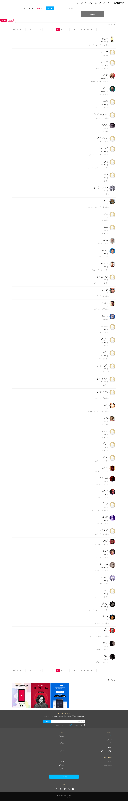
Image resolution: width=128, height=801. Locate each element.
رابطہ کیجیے (62, 743)
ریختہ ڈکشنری (61, 765)
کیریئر (63, 747)
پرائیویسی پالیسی (73, 725)
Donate (103, 8)
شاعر (108, 3)
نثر (85, 3)
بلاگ (82, 3)
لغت (100, 3)
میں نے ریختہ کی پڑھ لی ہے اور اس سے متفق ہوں (70, 725)
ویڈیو (96, 3)
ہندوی (62, 761)
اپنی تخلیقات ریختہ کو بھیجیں (106, 751)
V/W (88, 29)
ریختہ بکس (62, 768)
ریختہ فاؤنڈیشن (61, 736)
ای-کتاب (90, 3)
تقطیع (110, 743)
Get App (4, 8)
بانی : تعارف (61, 739)
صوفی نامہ (109, 761)
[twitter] (68, 788)
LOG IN (38, 8)
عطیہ (110, 736)
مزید (78, 3)
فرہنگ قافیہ (109, 739)
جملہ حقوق (58, 795)
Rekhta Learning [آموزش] (106, 765)
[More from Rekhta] (30, 8)
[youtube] (64, 788)
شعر (104, 3)
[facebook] (73, 788)
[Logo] (119, 3)
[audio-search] (56, 8)
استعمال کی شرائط (63, 795)
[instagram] (60, 788)
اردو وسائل (109, 747)
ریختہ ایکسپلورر (61, 751)
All (14, 29)
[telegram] (56, 788)
